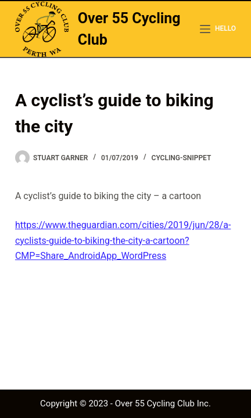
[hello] (218, 29)
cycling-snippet (181, 158)
